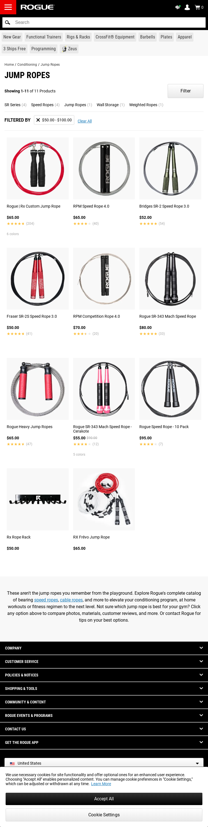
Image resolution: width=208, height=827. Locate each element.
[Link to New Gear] (12, 37)
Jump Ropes (50, 65)
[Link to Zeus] (69, 48)
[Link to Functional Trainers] (44, 37)
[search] (104, 22)
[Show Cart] (199, 7)
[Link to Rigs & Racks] (78, 37)
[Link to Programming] (43, 48)
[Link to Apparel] (184, 37)
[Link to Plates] (166, 37)
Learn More (101, 783)
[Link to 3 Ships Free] (14, 48)
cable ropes (71, 600)
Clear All (85, 121)
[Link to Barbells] (147, 37)
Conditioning (27, 65)
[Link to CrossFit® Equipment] (115, 37)
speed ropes (46, 600)
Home (9, 65)
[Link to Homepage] (38, 7)
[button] (7, 22)
